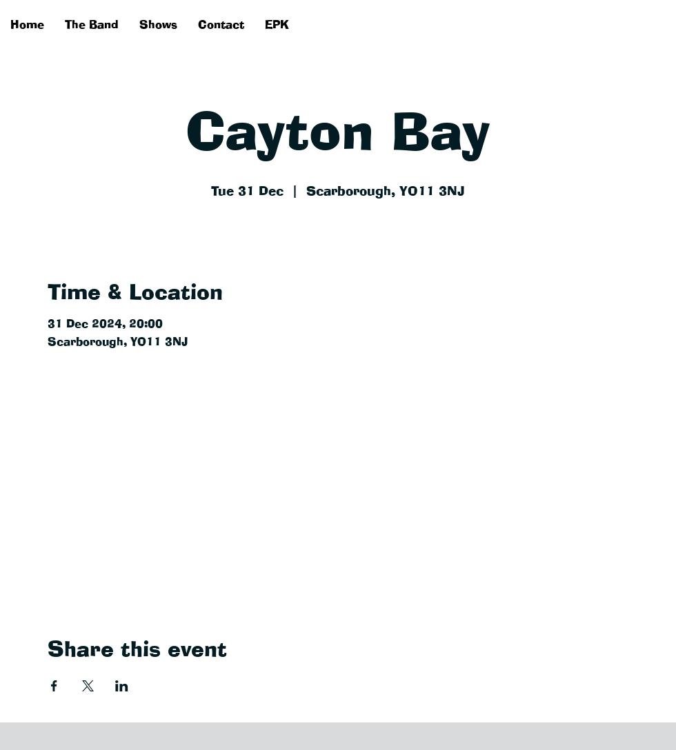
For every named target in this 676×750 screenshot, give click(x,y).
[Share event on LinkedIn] (121, 685)
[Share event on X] (88, 685)
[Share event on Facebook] (54, 685)
